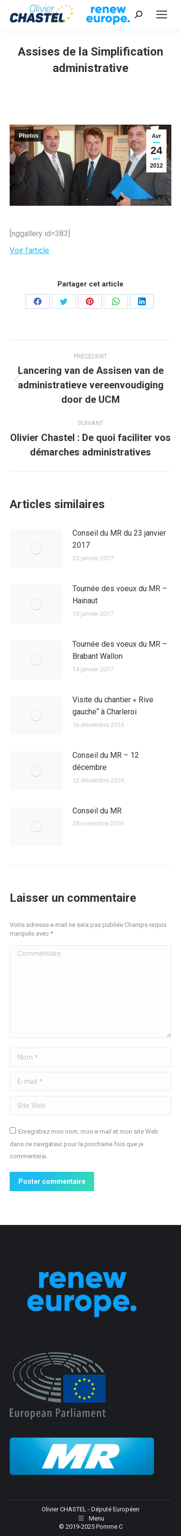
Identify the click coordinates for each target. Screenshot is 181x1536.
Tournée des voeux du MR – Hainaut (119, 595)
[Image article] (36, 548)
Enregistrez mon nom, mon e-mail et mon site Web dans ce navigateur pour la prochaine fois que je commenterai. (84, 1144)
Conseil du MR (97, 810)
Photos (29, 135)
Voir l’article (29, 250)
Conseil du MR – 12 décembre (105, 761)
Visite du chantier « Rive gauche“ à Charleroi (112, 706)
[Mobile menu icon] (161, 14)
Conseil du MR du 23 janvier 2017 (119, 539)
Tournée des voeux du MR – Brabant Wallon (119, 650)
